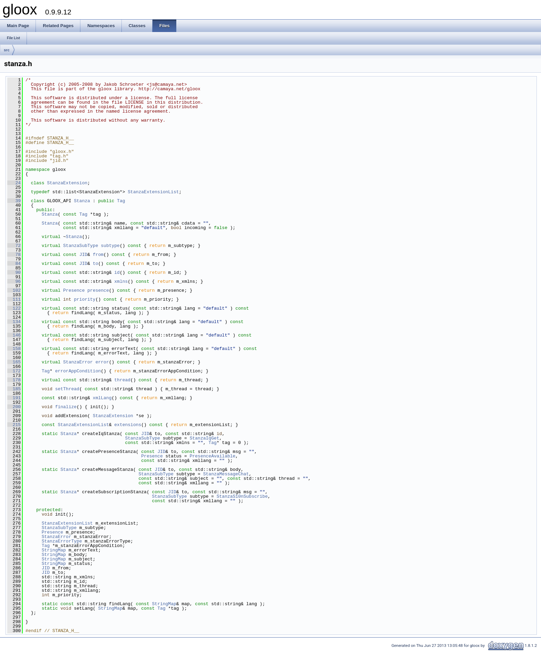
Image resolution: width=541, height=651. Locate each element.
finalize (66, 407)
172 (14, 371)
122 (14, 308)
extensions (127, 425)
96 (14, 281)
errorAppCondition (78, 371)
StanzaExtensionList (153, 192)
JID (83, 254)
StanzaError (78, 362)
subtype (110, 245)
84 (14, 263)
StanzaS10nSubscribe (242, 496)
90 (14, 272)
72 (14, 245)
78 (14, 254)
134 (14, 322)
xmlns (121, 281)
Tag (121, 201)
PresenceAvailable (213, 456)
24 (14, 183)
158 (14, 348)
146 (14, 335)
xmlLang (102, 398)
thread (122, 380)
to (95, 263)
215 (14, 425)
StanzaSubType (80, 245)
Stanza (82, 201)
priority (84, 299)
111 (14, 299)
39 (14, 201)
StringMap (54, 550)
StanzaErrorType (62, 541)
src (7, 50)
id (117, 272)
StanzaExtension (67, 183)
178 (14, 380)
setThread (67, 389)
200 (14, 407)
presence (98, 290)
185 (14, 389)
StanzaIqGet (204, 438)
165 (14, 362)
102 (14, 290)
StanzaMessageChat (226, 474)
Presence (74, 290)
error (102, 362)
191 (14, 398)
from (98, 254)
